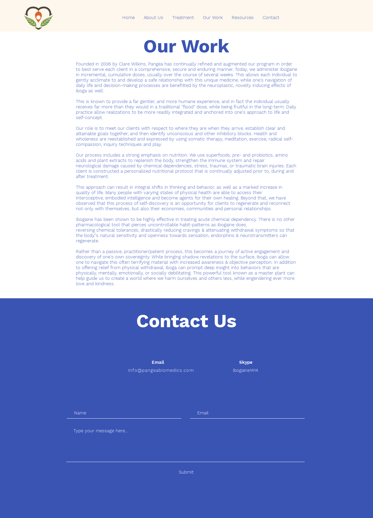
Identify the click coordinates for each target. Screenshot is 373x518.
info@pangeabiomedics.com (161, 370)
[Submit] (186, 472)
